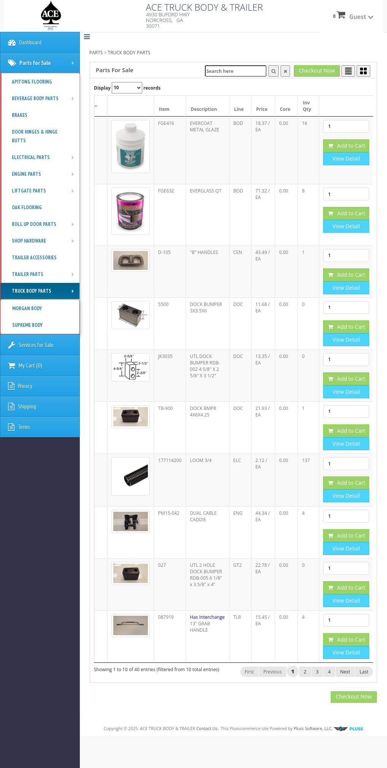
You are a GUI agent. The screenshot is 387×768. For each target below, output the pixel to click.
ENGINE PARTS (45, 176)
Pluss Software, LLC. (328, 728)
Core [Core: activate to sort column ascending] (285, 109)
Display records (127, 87)
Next (345, 672)
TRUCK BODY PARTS (129, 52)
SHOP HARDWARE (45, 243)
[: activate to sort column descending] (100, 106)
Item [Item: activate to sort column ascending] (164, 109)
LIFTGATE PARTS (45, 193)
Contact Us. (207, 728)
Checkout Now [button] (317, 70)
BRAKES (19, 115)
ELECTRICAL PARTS (45, 160)
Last (364, 672)
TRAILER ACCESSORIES (34, 257)
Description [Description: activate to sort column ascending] (204, 109)
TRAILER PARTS (45, 276)
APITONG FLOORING (32, 82)
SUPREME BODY (27, 325)
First (249, 672)
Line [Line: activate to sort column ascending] (239, 109)
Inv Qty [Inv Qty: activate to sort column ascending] (307, 105)
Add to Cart (346, 145)
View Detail (346, 158)
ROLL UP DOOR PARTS (45, 226)
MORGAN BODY (27, 308)
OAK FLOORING (27, 207)
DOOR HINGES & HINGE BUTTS (34, 136)
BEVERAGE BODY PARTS (45, 101)
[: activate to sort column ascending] (130, 106)
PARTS (96, 52)
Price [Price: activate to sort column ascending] (262, 109)
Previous (272, 672)
